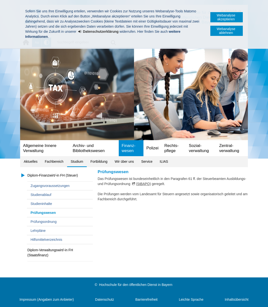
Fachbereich (54, 161)
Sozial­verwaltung (199, 148)
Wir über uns (124, 161)
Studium (77, 161)
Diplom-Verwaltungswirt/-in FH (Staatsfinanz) (50, 252)
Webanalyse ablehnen (226, 31)
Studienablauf (41, 195)
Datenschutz (104, 299)
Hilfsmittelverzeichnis (46, 240)
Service (147, 161)
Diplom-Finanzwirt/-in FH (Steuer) (52, 175)
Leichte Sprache (191, 299)
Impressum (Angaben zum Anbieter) (46, 299)
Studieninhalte (41, 204)
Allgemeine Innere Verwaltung (39, 148)
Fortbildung (98, 161)
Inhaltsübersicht (236, 299)
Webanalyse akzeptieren (226, 17)
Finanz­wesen (128, 148)
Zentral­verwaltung (229, 148)
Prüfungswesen (43, 213)
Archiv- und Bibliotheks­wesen (89, 148)
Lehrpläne (38, 231)
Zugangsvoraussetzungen (50, 186)
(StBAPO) (143, 184)
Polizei (152, 148)
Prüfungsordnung (43, 222)
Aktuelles (31, 161)
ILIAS (164, 161)
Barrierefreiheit (146, 299)
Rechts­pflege (171, 148)
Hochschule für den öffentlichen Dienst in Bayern (135, 285)
